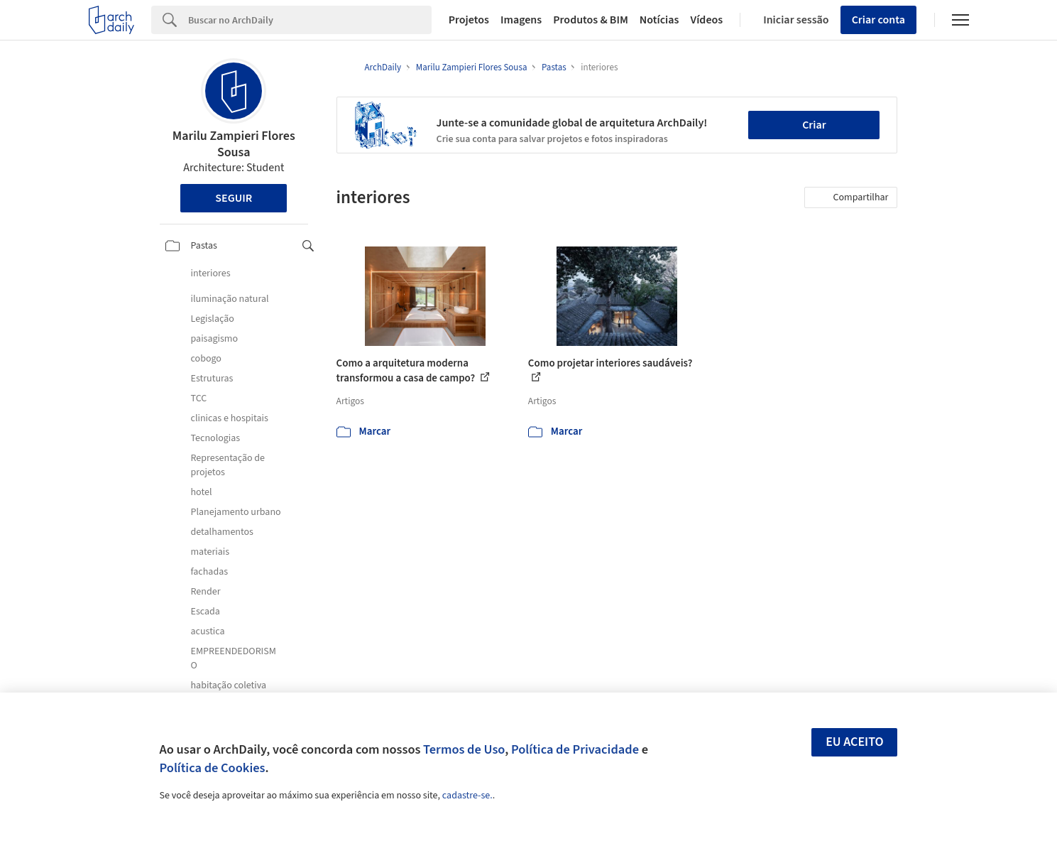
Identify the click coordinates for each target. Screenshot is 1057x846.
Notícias (659, 20)
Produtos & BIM (590, 20)
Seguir (233, 198)
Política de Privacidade (575, 749)
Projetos (469, 20)
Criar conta (878, 20)
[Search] (310, 20)
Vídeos (706, 20)
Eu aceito (855, 742)
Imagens (521, 20)
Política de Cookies (212, 768)
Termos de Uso (464, 749)
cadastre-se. (467, 795)
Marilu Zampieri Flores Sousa (233, 144)
